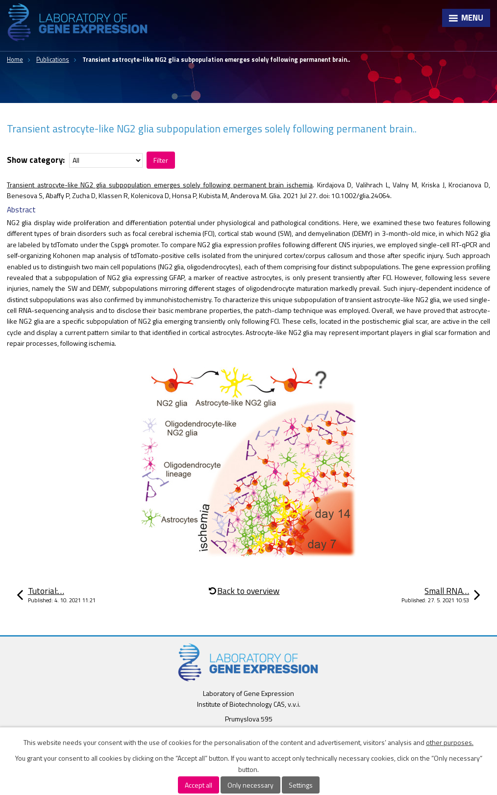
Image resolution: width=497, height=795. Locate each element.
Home (15, 59)
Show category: (36, 160)
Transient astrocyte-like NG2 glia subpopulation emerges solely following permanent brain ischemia (160, 185)
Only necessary (250, 785)
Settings (301, 785)
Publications (52, 59)
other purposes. (449, 742)
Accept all (198, 785)
